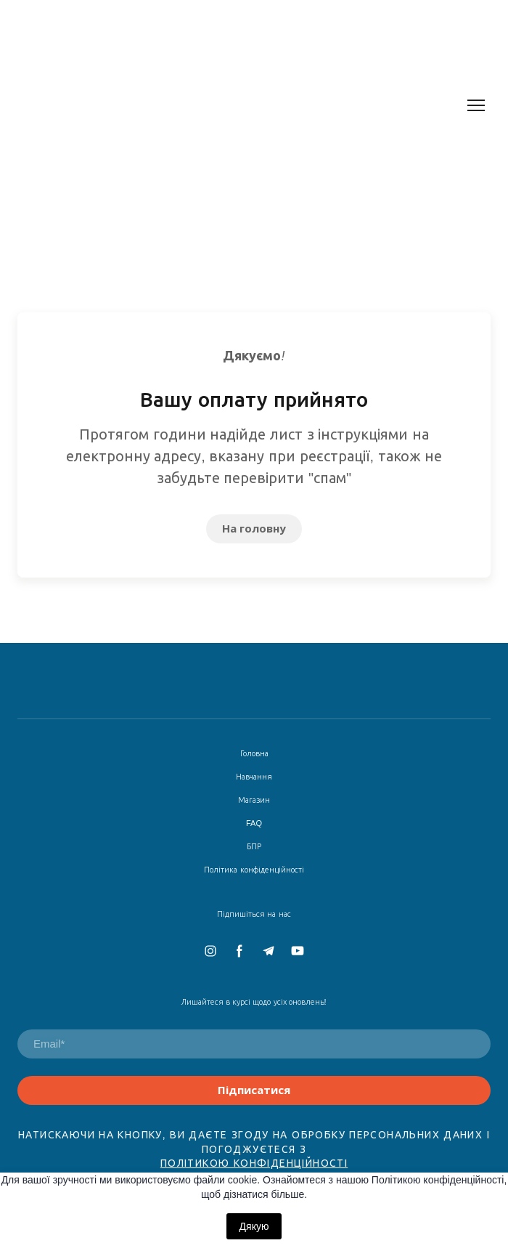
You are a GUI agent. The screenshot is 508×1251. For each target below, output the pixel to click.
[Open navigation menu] (476, 105)
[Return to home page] (220, 105)
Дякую (254, 1226)
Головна (254, 753)
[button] (254, 528)
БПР (254, 846)
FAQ (254, 823)
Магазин (254, 799)
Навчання (254, 776)
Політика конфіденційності (253, 869)
